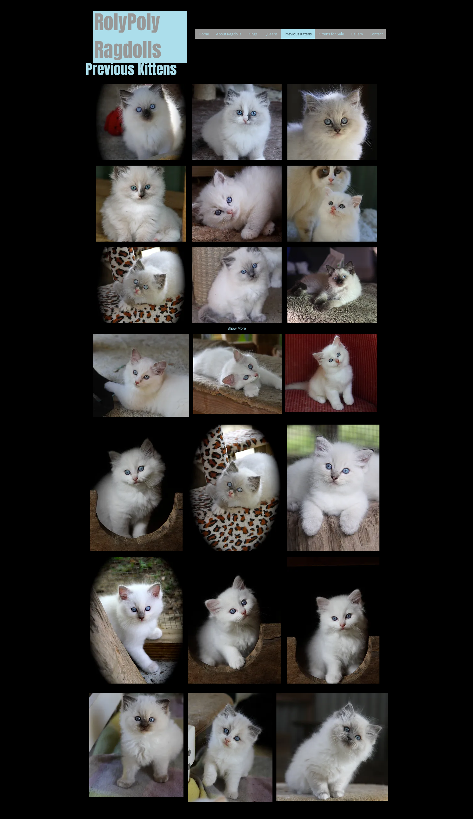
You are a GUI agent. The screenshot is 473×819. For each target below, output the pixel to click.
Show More (236, 328)
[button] (141, 121)
